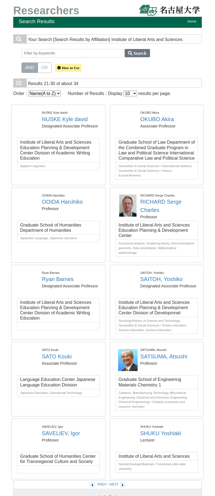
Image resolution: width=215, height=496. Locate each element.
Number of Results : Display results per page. (119, 93)
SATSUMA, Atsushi (163, 356)
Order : (37, 93)
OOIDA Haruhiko (62, 202)
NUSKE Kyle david (65, 119)
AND (29, 67)
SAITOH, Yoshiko (161, 279)
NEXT (114, 484)
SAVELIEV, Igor (61, 433)
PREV (102, 484)
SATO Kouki (57, 356)
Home (191, 21)
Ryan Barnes (58, 279)
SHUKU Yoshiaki (160, 433)
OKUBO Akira (157, 119)
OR (44, 67)
